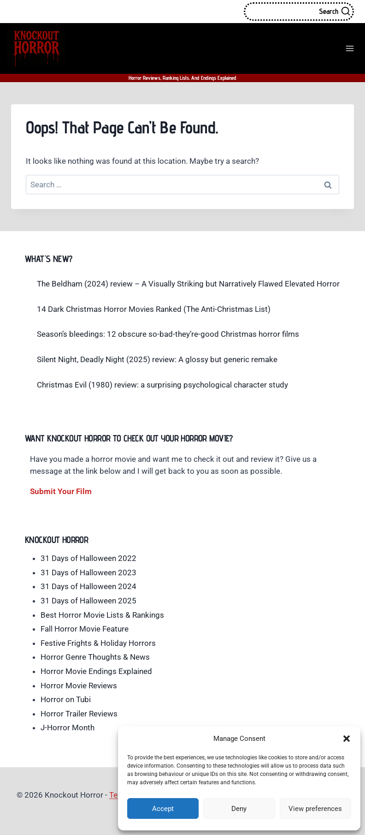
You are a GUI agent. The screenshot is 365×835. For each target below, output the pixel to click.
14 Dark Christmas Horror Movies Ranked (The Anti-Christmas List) (154, 309)
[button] (346, 738)
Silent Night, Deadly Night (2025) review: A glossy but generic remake (157, 359)
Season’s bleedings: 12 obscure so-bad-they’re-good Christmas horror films (168, 334)
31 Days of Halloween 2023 (88, 572)
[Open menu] (349, 48)
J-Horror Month (67, 727)
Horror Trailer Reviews (79, 713)
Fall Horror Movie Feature (85, 628)
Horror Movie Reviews (79, 685)
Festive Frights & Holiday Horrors (98, 643)
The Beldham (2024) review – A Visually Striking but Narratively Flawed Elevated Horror (188, 283)
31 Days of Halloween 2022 (88, 558)
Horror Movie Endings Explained (96, 671)
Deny (239, 809)
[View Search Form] (299, 11)
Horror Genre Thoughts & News (95, 657)
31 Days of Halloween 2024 (88, 586)
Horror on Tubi (66, 699)
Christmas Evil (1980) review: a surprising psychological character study (162, 384)
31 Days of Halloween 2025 (88, 600)
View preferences (315, 809)
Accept (163, 809)
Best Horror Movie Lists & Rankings (102, 615)
